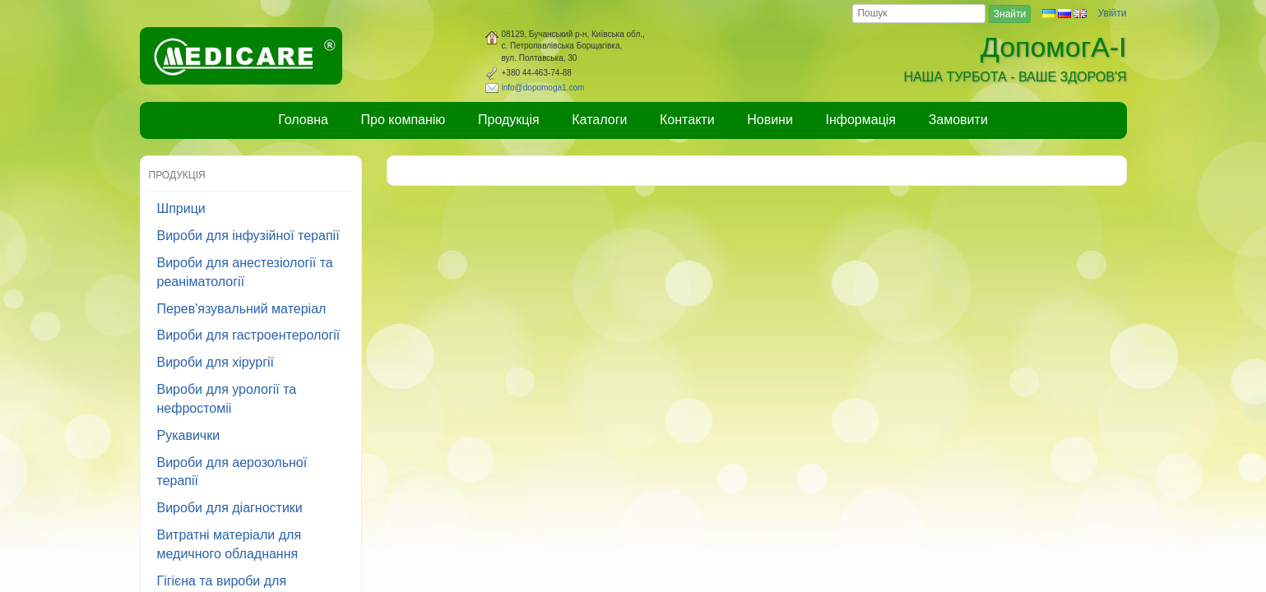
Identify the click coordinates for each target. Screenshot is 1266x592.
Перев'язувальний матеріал (242, 309)
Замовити (958, 120)
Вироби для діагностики (230, 508)
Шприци (181, 208)
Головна (303, 120)
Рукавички (188, 435)
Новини (770, 120)
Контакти (687, 120)
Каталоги (599, 120)
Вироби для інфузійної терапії (248, 236)
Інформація (861, 120)
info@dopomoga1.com (543, 87)
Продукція (509, 120)
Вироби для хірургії (216, 362)
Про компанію (403, 120)
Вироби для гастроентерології (249, 335)
